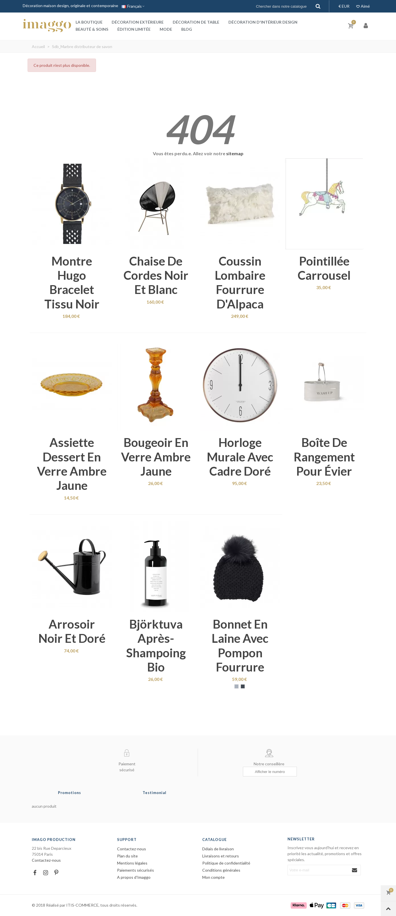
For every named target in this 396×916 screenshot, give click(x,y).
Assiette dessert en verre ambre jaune (72, 463)
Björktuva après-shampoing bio (156, 645)
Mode (166, 29)
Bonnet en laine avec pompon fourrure (240, 645)
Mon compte (213, 877)
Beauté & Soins (92, 29)
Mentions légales (132, 863)
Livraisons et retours (220, 855)
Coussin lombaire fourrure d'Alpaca (240, 282)
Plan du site (127, 855)
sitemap (234, 153)
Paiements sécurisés (135, 870)
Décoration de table (196, 22)
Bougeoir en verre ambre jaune (156, 456)
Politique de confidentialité (226, 863)
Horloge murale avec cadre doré (240, 456)
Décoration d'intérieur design (262, 22)
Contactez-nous (46, 860)
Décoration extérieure (138, 22)
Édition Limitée (134, 29)
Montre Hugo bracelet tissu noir (71, 282)
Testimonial (154, 792)
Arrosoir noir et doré (71, 631)
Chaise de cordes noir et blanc (156, 275)
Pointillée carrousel (324, 268)
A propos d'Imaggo (134, 877)
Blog (186, 29)
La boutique (89, 22)
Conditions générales (221, 870)
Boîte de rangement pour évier (324, 456)
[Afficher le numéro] (270, 771)
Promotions (69, 792)
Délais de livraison (218, 848)
